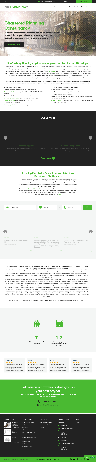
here (59, 194)
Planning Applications (9, 92)
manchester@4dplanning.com (67, 443)
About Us (56, 6)
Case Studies (72, 6)
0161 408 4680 (64, 440)
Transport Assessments (27, 446)
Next (90, 138)
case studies (51, 71)
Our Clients (42, 427)
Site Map (25, 459)
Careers (42, 429)
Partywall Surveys (26, 441)
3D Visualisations (25, 427)
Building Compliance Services (28, 432)
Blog (78, 6)
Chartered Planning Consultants (37, 188)
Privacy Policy (6, 459)
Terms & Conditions (17, 459)
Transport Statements (56, 100)
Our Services (64, 6)
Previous (5, 138)
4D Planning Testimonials (45, 424)
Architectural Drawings (27, 429)
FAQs (82, 6)
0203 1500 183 (66, 1)
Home (51, 6)
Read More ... (48, 158)
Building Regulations (9, 100)
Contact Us (89, 6)
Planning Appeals (8, 105)
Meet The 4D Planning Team (46, 422)
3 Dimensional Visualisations (11, 98)
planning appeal (21, 271)
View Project (16, 427)
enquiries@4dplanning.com (48, 1)
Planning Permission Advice (28, 422)
